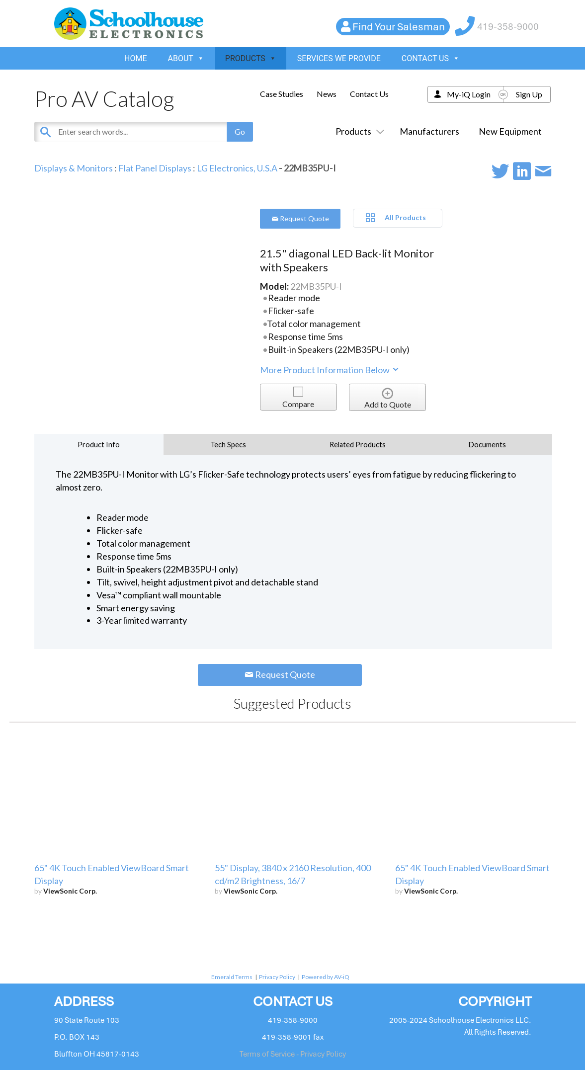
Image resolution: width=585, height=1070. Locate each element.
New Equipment (510, 131)
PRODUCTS (250, 58)
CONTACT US (431, 58)
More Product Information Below (330, 369)
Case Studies (281, 93)
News (326, 93)
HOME (135, 58)
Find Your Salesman (398, 26)
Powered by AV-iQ (325, 977)
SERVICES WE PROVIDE (339, 58)
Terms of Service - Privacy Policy (293, 1054)
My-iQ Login (469, 94)
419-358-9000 (508, 26)
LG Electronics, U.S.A (237, 168)
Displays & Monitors (73, 168)
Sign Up (529, 94)
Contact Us (369, 93)
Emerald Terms (231, 977)
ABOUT (186, 58)
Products (357, 131)
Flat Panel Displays (154, 168)
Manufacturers (429, 131)
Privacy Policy (277, 977)
